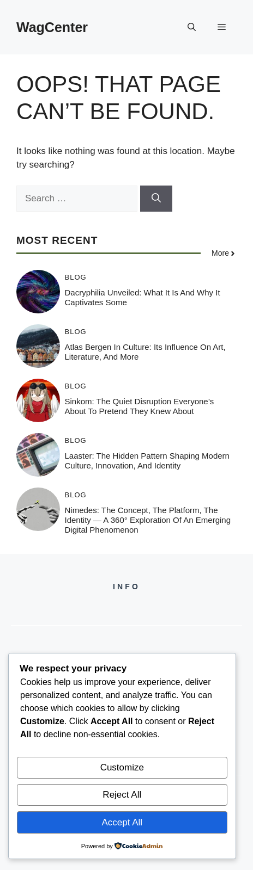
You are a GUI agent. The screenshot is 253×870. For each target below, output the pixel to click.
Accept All (121, 822)
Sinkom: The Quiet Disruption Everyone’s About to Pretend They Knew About (139, 406)
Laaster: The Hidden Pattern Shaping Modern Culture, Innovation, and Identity (147, 460)
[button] (192, 27)
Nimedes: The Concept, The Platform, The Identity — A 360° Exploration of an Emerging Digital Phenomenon (148, 519)
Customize (122, 767)
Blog (76, 277)
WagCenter (52, 27)
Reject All (122, 794)
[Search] (156, 199)
